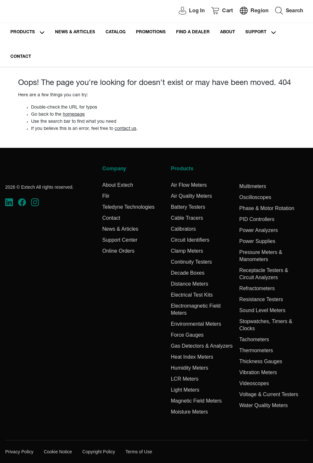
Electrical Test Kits (192, 295)
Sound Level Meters (262, 310)
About (227, 32)
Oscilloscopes (255, 197)
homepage (74, 114)
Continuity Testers (191, 262)
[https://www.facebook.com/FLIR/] (22, 202)
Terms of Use (138, 451)
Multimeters (252, 186)
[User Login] (188, 11)
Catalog (116, 32)
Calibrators (183, 229)
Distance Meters (189, 284)
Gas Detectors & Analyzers (202, 346)
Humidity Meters (189, 368)
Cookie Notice (58, 451)
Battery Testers (188, 207)
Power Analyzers (258, 230)
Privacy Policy (19, 451)
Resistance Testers (261, 299)
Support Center (120, 240)
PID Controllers (256, 219)
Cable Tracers (187, 218)
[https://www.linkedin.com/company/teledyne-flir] (9, 202)
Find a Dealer (193, 32)
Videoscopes (254, 383)
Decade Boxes (188, 273)
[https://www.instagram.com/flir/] (35, 202)
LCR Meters (184, 379)
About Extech (117, 185)
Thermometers (256, 350)
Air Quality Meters (191, 196)
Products (22, 32)
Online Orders (118, 251)
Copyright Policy (98, 451)
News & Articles (75, 32)
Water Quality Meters (263, 405)
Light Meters (185, 390)
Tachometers (254, 339)
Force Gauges (187, 335)
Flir (105, 196)
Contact (20, 57)
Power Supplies (257, 241)
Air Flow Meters (189, 185)
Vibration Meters (258, 372)
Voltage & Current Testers (268, 394)
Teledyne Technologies (128, 207)
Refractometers (256, 288)
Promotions (151, 32)
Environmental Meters (196, 324)
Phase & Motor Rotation (266, 208)
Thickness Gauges (260, 361)
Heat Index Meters (192, 357)
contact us (125, 129)
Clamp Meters (187, 251)
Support (255, 32)
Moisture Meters (189, 412)
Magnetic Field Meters (196, 401)
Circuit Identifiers (190, 240)
